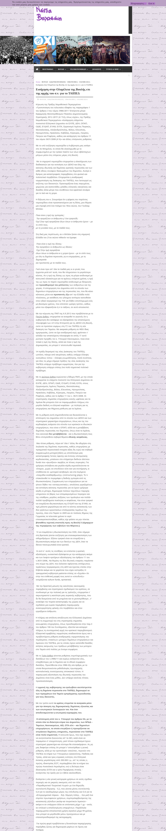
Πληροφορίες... (138, 3)
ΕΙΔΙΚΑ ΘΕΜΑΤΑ (98, 40)
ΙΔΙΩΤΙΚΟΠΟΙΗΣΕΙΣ (24, 47)
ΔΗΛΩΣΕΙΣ (62, 40)
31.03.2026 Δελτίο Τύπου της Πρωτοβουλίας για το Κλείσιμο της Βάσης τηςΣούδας (146, 251)
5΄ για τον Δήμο (127, 90)
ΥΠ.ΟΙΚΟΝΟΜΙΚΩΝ (44, 40)
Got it (151, 3)
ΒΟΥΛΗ (27, 40)
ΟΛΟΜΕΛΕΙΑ (51, 47)
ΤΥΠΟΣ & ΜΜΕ (78, 40)
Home (5, 47)
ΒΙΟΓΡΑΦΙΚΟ (14, 40)
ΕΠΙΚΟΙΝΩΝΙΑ (131, 40)
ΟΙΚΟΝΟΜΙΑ (39, 47)
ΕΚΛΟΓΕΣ (115, 40)
